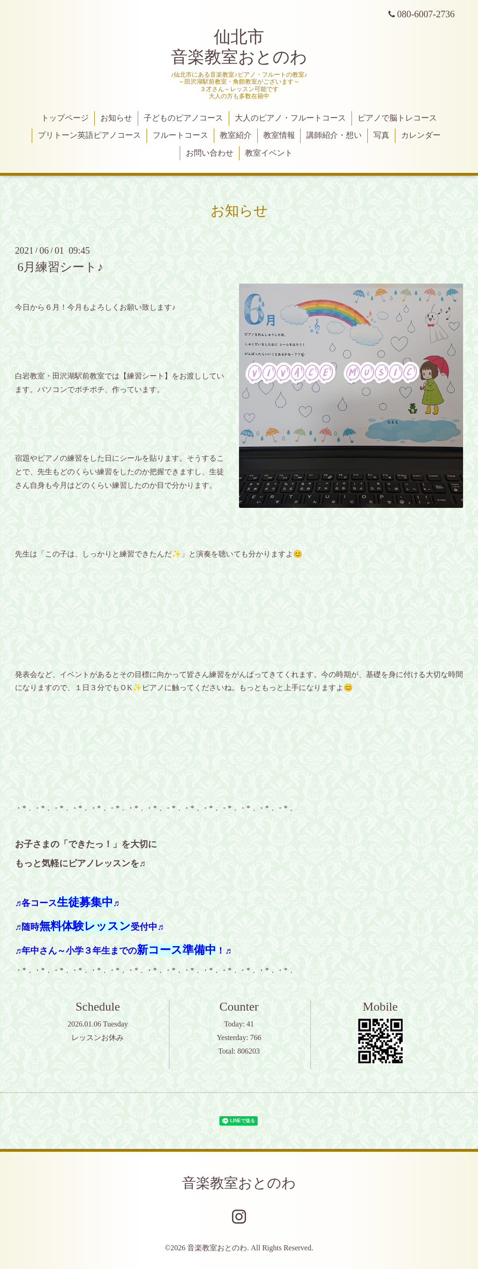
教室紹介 (236, 135)
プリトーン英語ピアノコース (89, 135)
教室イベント (269, 153)
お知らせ (116, 118)
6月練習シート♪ (60, 267)
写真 (381, 135)
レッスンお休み (97, 1037)
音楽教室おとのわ (239, 1183)
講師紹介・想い (334, 135)
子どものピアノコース (183, 118)
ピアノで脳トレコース (397, 118)
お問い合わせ (209, 153)
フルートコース (180, 135)
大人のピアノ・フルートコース (290, 118)
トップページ (65, 118)
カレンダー (421, 135)
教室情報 (279, 135)
